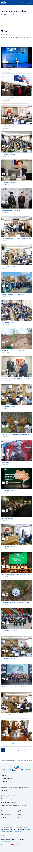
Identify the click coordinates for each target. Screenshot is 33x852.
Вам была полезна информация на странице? (17, 37)
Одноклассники (6, 814)
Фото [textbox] (3, 44)
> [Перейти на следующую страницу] (23, 750)
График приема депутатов (9, 796)
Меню (23, 2)
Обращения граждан (7, 799)
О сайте (3, 835)
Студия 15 (16, 845)
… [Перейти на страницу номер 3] (13, 750)
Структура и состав (6, 778)
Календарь (4, 782)
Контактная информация (8, 802)
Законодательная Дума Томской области (14, 12)
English (19, 811)
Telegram (3, 817)
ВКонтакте (4, 811)
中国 (18, 817)
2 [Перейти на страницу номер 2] (8, 750)
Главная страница (3, 2)
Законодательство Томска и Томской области (15, 787)
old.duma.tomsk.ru (6, 841)
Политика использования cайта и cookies (13, 805)
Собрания (4, 790)
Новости (3, 775)
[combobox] (16, 44)
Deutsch (19, 814)
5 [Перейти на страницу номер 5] (18, 750)
